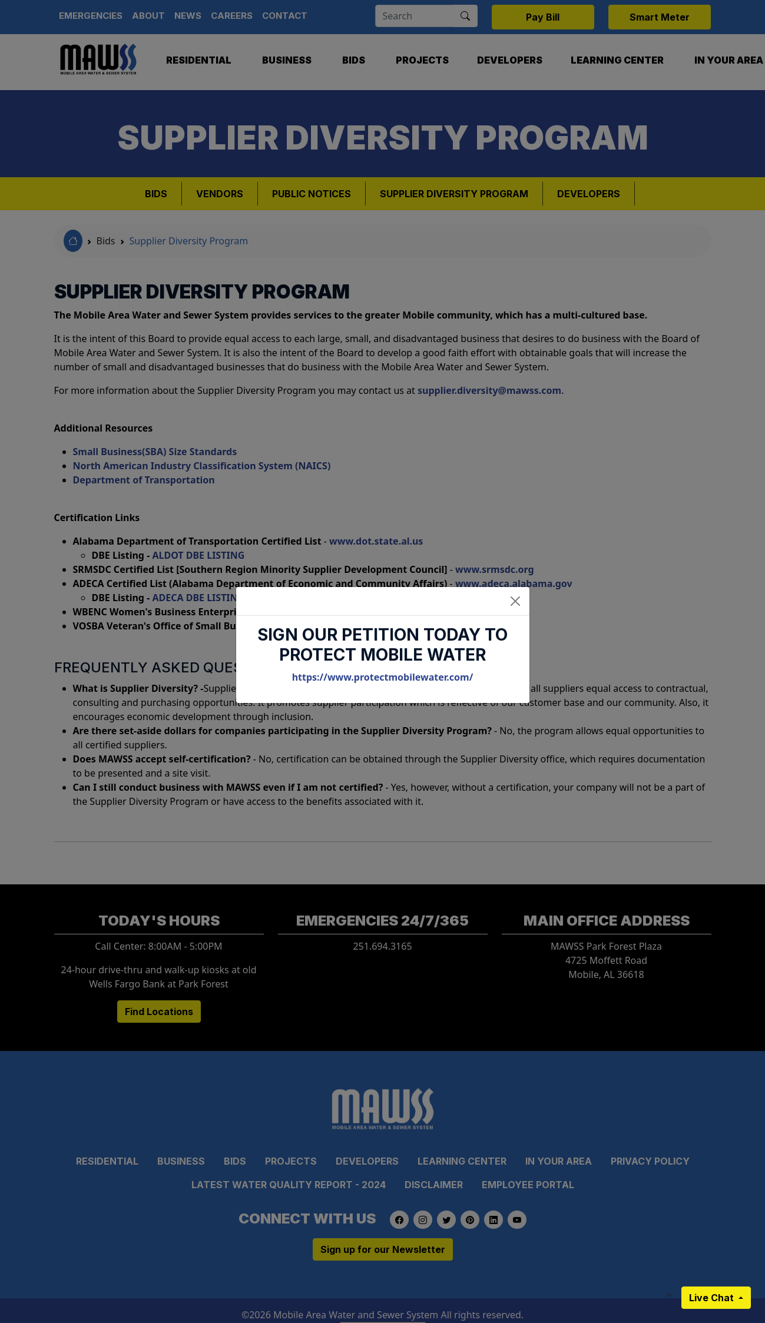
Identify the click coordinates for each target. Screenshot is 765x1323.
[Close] (515, 601)
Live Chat (712, 1298)
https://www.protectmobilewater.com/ (382, 677)
